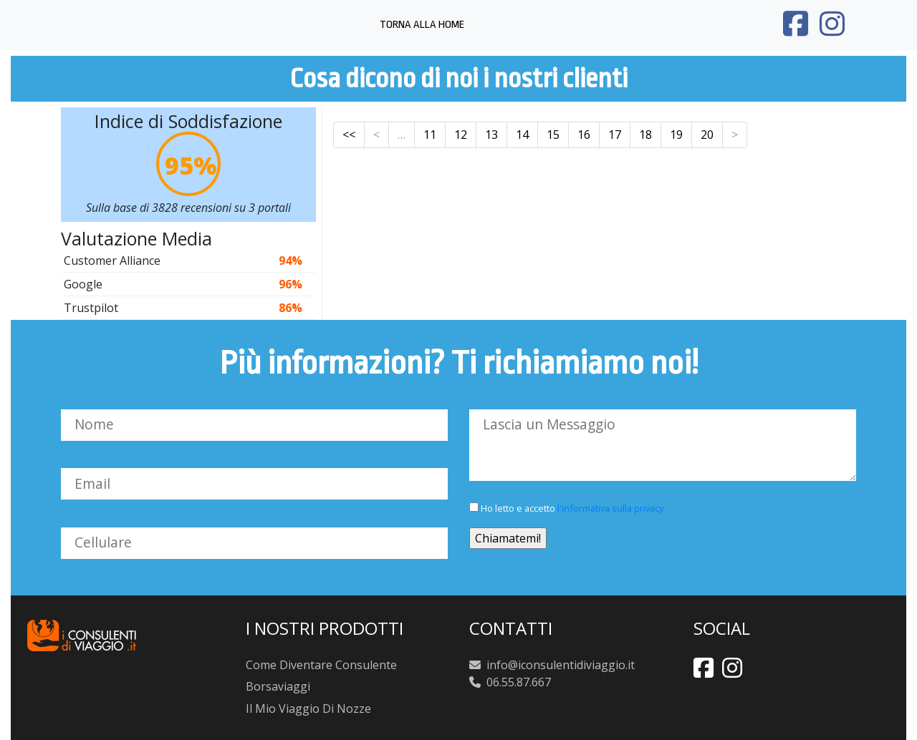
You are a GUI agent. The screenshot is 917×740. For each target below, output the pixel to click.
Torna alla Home (422, 25)
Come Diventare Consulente (321, 665)
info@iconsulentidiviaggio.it (559, 665)
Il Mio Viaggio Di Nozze (308, 708)
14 (522, 134)
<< (348, 134)
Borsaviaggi (278, 686)
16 (583, 134)
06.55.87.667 (518, 682)
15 (553, 134)
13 (491, 134)
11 (429, 134)
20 (707, 134)
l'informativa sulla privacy (610, 508)
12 (460, 134)
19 (676, 134)
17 (614, 134)
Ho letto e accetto (566, 508)
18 (645, 134)
